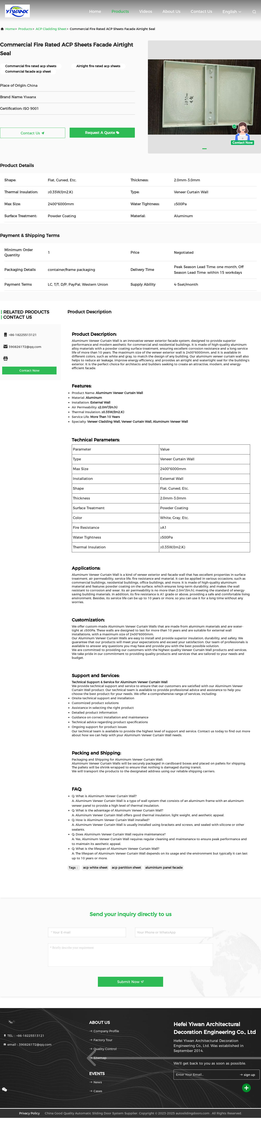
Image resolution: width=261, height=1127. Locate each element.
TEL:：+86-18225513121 (23, 1036)
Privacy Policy (29, 1113)
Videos (145, 11)
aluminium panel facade (163, 868)
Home (95, 11)
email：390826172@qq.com (27, 1045)
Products (120, 11)
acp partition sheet (126, 868)
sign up (247, 1075)
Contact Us (201, 11)
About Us (171, 11)
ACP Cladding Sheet (51, 29)
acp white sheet (95, 868)
